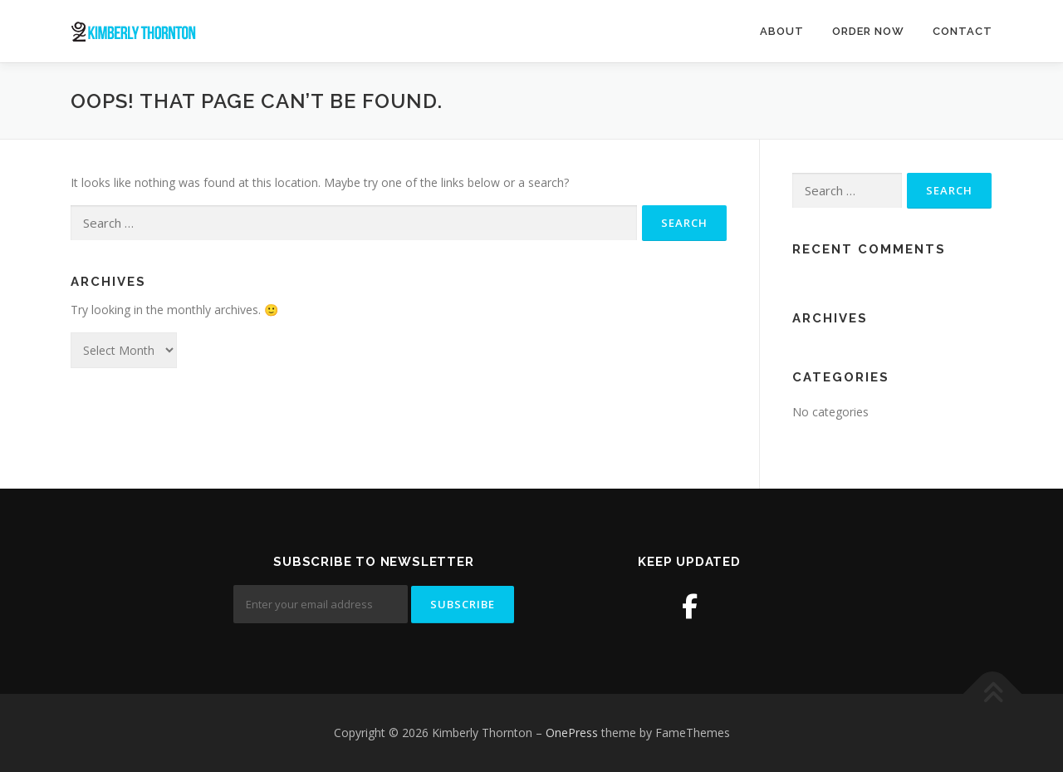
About (782, 31)
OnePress (572, 732)
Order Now (868, 31)
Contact (962, 31)
